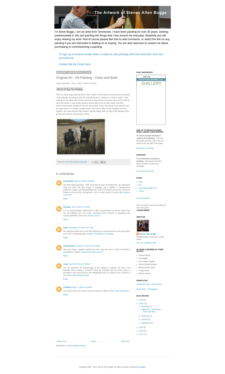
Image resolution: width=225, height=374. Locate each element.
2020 (141, 300)
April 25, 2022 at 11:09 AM (79, 264)
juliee (65, 228)
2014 (141, 327)
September (145, 323)
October (144, 319)
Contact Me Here (143, 198)
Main (141, 182)
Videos (141, 191)
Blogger (142, 367)
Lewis (65, 264)
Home (93, 341)
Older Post (125, 341)
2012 (141, 334)
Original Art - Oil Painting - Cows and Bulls (151, 310)
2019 (141, 303)
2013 (141, 331)
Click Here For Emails (145, 148)
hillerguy (67, 207)
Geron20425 (68, 181)
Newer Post (61, 341)
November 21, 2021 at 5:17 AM (81, 228)
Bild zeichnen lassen (81, 275)
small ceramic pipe (121, 291)
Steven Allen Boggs (147, 234)
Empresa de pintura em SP (92, 252)
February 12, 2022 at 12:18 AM (88, 246)
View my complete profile (146, 243)
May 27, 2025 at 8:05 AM (82, 287)
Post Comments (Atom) (76, 346)
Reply (65, 199)
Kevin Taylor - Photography (147, 289)
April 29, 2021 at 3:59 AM (84, 181)
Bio (140, 185)
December (145, 306)
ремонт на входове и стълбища (100, 234)
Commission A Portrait (145, 171)
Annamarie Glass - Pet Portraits (149, 284)
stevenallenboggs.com (147, 188)
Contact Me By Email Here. (75, 64)
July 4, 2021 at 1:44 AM (81, 207)
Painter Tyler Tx (94, 216)
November (145, 316)
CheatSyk (67, 287)
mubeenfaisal (69, 246)
